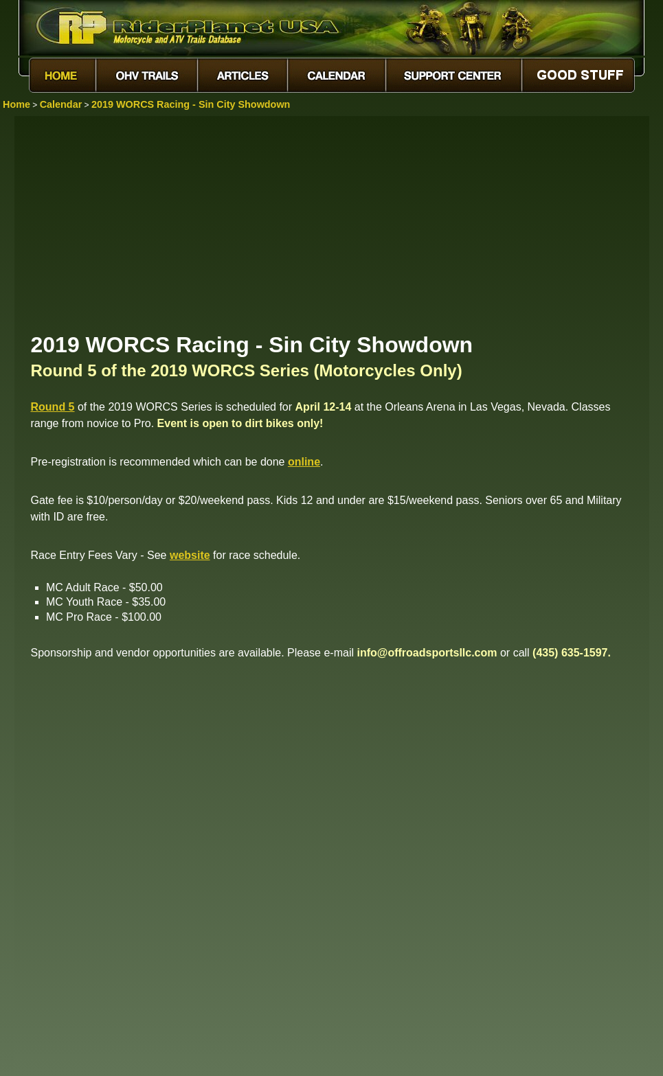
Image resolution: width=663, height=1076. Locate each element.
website (190, 555)
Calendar (61, 104)
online (304, 462)
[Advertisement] (332, 223)
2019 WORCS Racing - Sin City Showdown (190, 104)
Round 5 (53, 407)
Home (16, 104)
